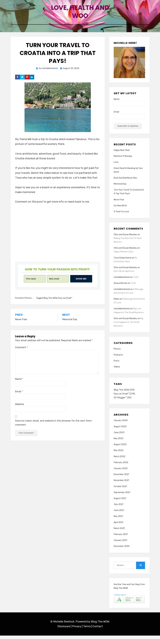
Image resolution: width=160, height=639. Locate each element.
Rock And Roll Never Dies (125, 181)
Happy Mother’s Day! (123, 255)
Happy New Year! (122, 153)
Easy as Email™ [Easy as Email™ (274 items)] (124, 396)
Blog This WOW (50, 301)
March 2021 (119, 531)
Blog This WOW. (100, 625)
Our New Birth (120, 208)
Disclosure (63, 629)
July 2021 (118, 507)
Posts (116, 364)
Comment (21, 350)
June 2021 (119, 513)
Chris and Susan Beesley (125, 237)
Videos (117, 370)
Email (19, 394)
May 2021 (118, 520)
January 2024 (121, 424)
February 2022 (121, 466)
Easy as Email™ (65, 301)
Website (19, 407)
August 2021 (120, 502)
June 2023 (119, 436)
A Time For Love (121, 214)
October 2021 (120, 490)
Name (19, 382)
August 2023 (120, 430)
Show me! (81, 282)
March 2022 (119, 460)
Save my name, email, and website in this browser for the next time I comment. (53, 425)
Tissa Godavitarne (122, 261)
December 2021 (121, 478)
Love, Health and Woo (80, 13)
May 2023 (118, 442)
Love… (117, 165)
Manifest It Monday (123, 159)
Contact (97, 629)
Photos (28, 301)
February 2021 (121, 537)
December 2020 (122, 550)
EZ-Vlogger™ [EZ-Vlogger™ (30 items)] (122, 400)
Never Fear (119, 202)
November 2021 (121, 483)
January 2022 (121, 472)
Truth (135, 280)
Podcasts (118, 358)
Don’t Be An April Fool (124, 274)
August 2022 (120, 448)
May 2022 (118, 454)
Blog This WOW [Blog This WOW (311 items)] (124, 392)
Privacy (76, 629)
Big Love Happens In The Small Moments (128, 325)
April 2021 (118, 526)
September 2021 (122, 496)
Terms (87, 629)
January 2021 (120, 543)
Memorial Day (120, 187)
